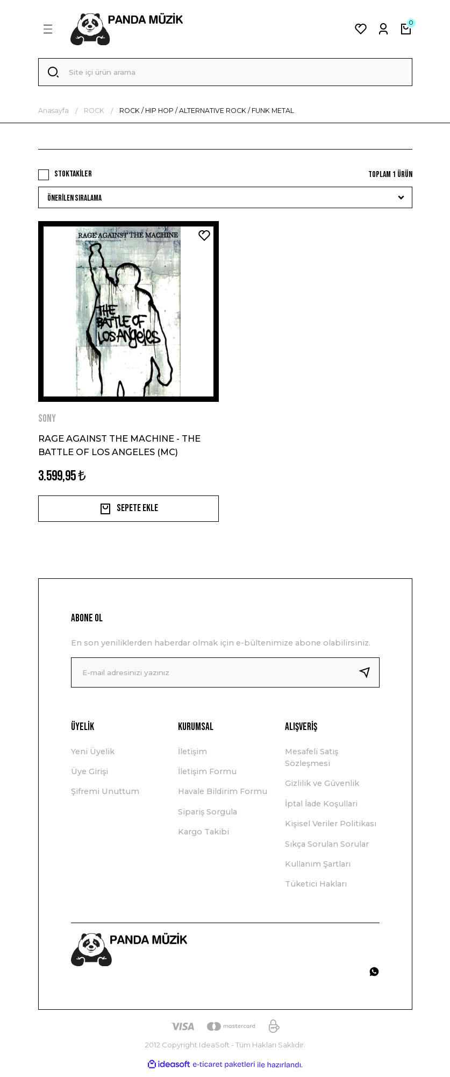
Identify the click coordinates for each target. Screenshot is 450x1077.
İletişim (192, 756)
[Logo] (126, 29)
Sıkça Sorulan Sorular (327, 848)
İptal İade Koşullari (321, 808)
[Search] (225, 73)
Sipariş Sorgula (207, 816)
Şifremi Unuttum (105, 796)
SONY (47, 421)
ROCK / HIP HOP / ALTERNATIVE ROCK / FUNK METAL (206, 113)
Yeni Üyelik (93, 756)
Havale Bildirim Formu (222, 796)
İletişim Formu (207, 776)
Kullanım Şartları (318, 869)
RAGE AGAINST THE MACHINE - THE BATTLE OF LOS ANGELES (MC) (119, 447)
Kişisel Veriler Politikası (330, 828)
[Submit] (369, 677)
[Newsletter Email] (225, 677)
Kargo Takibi (203, 836)
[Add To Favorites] (204, 237)
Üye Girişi (89, 776)
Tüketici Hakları (316, 889)
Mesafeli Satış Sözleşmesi (311, 762)
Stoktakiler (73, 176)
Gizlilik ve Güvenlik (322, 788)
